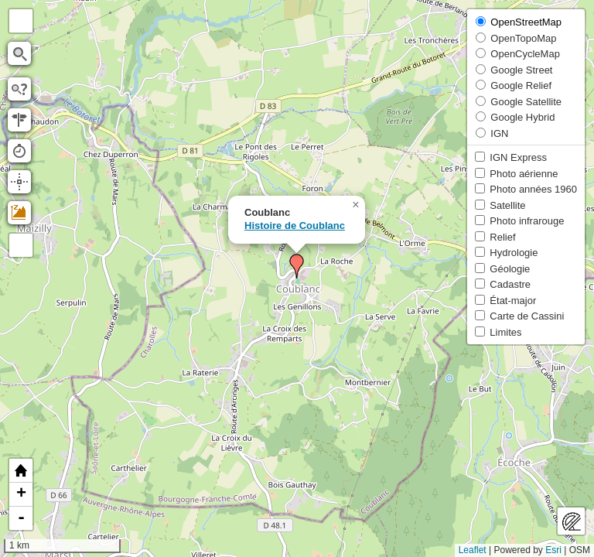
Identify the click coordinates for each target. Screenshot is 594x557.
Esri (553, 550)
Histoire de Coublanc (294, 225)
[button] (297, 266)
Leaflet (472, 550)
